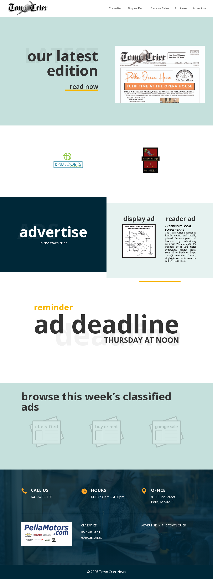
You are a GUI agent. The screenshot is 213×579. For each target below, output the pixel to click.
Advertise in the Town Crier (163, 525)
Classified (116, 8)
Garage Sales (159, 8)
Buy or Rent (136, 8)
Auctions (181, 8)
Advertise (199, 8)
